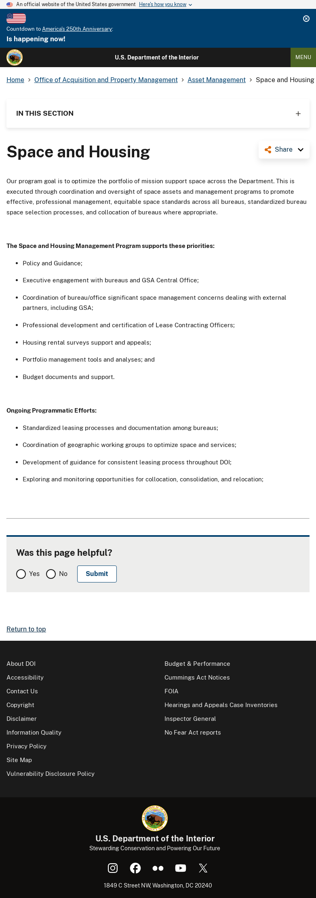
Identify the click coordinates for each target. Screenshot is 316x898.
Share (284, 149)
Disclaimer (21, 718)
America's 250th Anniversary (77, 29)
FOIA (171, 691)
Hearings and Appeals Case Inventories (221, 704)
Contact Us (22, 691)
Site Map (19, 759)
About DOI (21, 663)
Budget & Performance (197, 663)
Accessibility (25, 677)
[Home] (14, 57)
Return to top (26, 629)
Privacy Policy (26, 746)
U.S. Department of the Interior (157, 57)
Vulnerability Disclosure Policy (50, 773)
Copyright (20, 704)
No (63, 574)
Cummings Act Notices (197, 677)
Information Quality (33, 732)
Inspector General (190, 718)
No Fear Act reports (192, 732)
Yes (34, 574)
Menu (303, 57)
